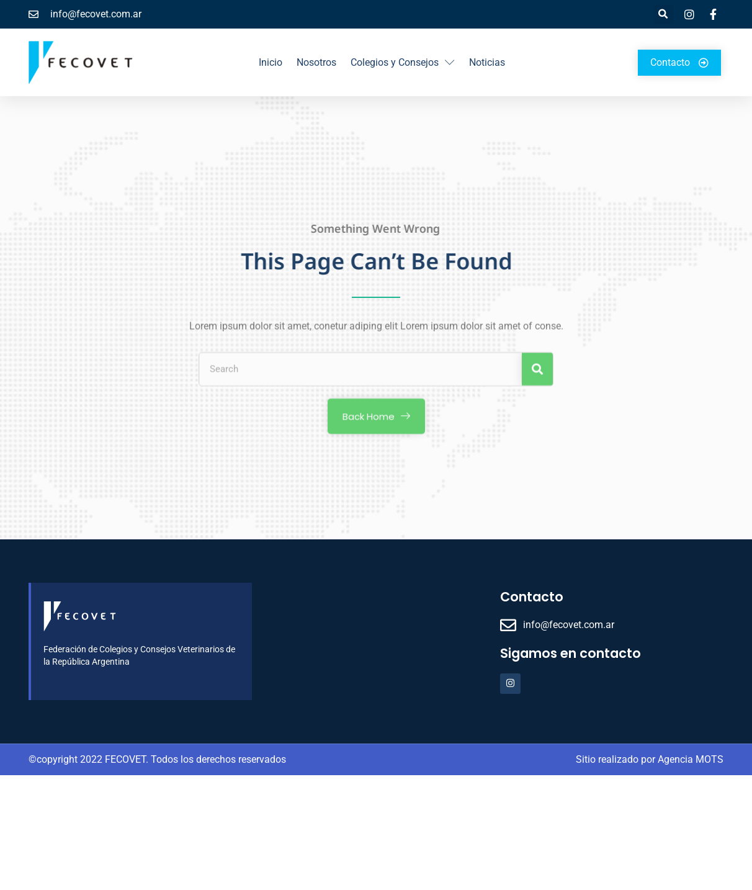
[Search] (537, 374)
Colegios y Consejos (403, 62)
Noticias (487, 62)
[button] (663, 14)
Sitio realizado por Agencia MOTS (649, 759)
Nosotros (316, 62)
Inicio (270, 62)
